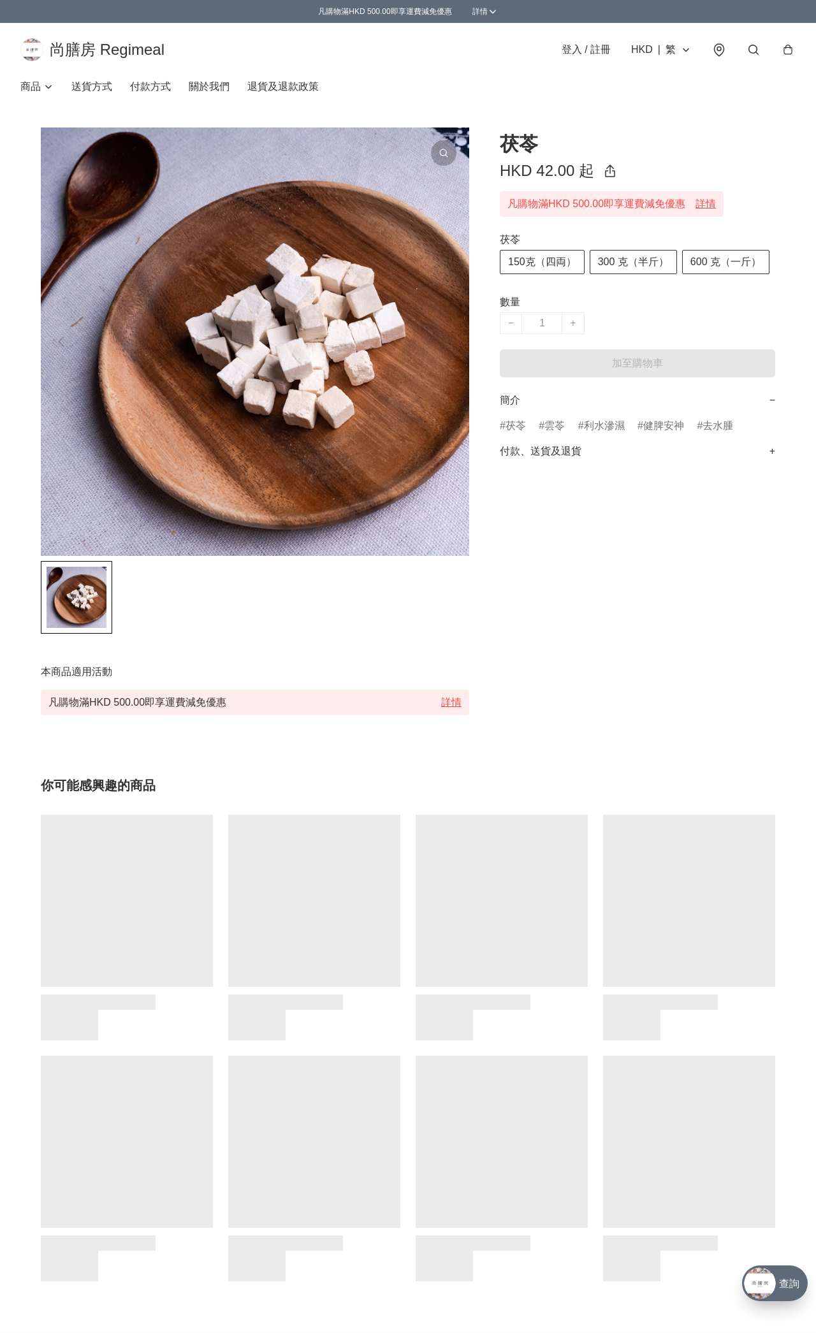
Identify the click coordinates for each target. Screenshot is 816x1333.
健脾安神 (663, 425)
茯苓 (516, 425)
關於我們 (209, 86)
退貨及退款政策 (283, 86)
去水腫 (718, 425)
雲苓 (554, 425)
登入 (586, 49)
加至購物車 (637, 363)
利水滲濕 (604, 425)
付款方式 (150, 86)
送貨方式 (91, 86)
